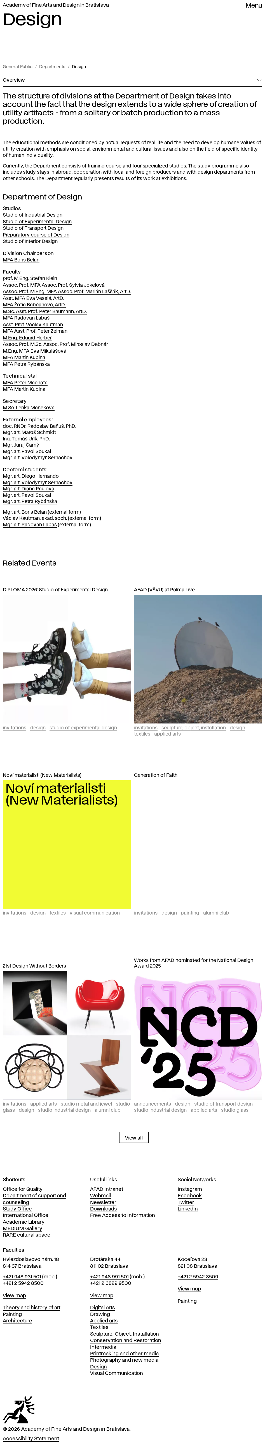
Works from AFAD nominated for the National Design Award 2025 (193, 963)
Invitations (14, 728)
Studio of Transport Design (33, 228)
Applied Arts (167, 734)
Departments (52, 67)
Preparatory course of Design (36, 235)
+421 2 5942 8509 (198, 1277)
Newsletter (103, 1202)
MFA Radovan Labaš (26, 318)
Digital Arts (102, 1308)
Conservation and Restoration (125, 1340)
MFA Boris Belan (21, 260)
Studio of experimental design (83, 728)
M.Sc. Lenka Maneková (29, 408)
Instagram (190, 1189)
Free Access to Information (122, 1215)
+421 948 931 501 (22, 1277)
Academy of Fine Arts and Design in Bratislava (56, 5)
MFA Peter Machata (25, 383)
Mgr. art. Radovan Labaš (30, 525)
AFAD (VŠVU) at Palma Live (164, 590)
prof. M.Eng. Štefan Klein (30, 278)
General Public (17, 67)
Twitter (186, 1202)
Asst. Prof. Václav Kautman (33, 325)
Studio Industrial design (64, 1110)
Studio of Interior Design (30, 241)
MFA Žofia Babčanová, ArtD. (34, 305)
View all (134, 1138)
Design (79, 67)
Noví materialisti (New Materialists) (42, 775)
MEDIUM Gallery (22, 1228)
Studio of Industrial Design (32, 215)
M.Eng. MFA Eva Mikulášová (34, 351)
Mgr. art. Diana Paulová (28, 489)
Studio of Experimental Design (37, 222)
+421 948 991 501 (109, 1277)
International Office (25, 1215)
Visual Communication (95, 913)
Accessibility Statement (31, 1439)
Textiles (142, 734)
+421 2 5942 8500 (23, 1283)
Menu (254, 6)
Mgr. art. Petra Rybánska (30, 501)
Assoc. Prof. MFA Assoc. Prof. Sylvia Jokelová (54, 285)
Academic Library (23, 1222)
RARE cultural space (26, 1235)
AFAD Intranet (106, 1189)
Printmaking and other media (124, 1354)
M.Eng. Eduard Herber (27, 338)
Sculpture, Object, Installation (193, 728)
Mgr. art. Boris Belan (25, 512)
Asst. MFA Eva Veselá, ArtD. (33, 298)
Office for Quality (23, 1189)
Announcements (152, 1104)
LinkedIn (188, 1209)
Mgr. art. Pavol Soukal (27, 495)
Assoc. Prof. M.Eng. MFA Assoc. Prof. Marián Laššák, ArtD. (67, 292)
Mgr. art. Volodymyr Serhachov (37, 483)
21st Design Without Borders (34, 966)
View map (14, 1296)
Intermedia (103, 1347)
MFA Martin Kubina (24, 357)
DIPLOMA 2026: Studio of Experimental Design (55, 590)
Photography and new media (124, 1360)
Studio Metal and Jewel (86, 1104)
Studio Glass (234, 1110)
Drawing (100, 1314)
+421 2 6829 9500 (110, 1283)
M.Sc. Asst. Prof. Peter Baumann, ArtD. (45, 311)
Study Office (17, 1209)
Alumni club (216, 913)
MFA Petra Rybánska (26, 364)
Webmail (100, 1196)
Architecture (17, 1321)
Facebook (190, 1196)
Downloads (103, 1209)
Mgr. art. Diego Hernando (31, 476)
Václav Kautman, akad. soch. (35, 518)
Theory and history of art (31, 1308)
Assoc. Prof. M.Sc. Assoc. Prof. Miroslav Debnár (55, 344)
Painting (190, 913)
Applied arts (104, 1321)
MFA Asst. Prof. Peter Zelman (35, 331)
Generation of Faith (155, 775)
